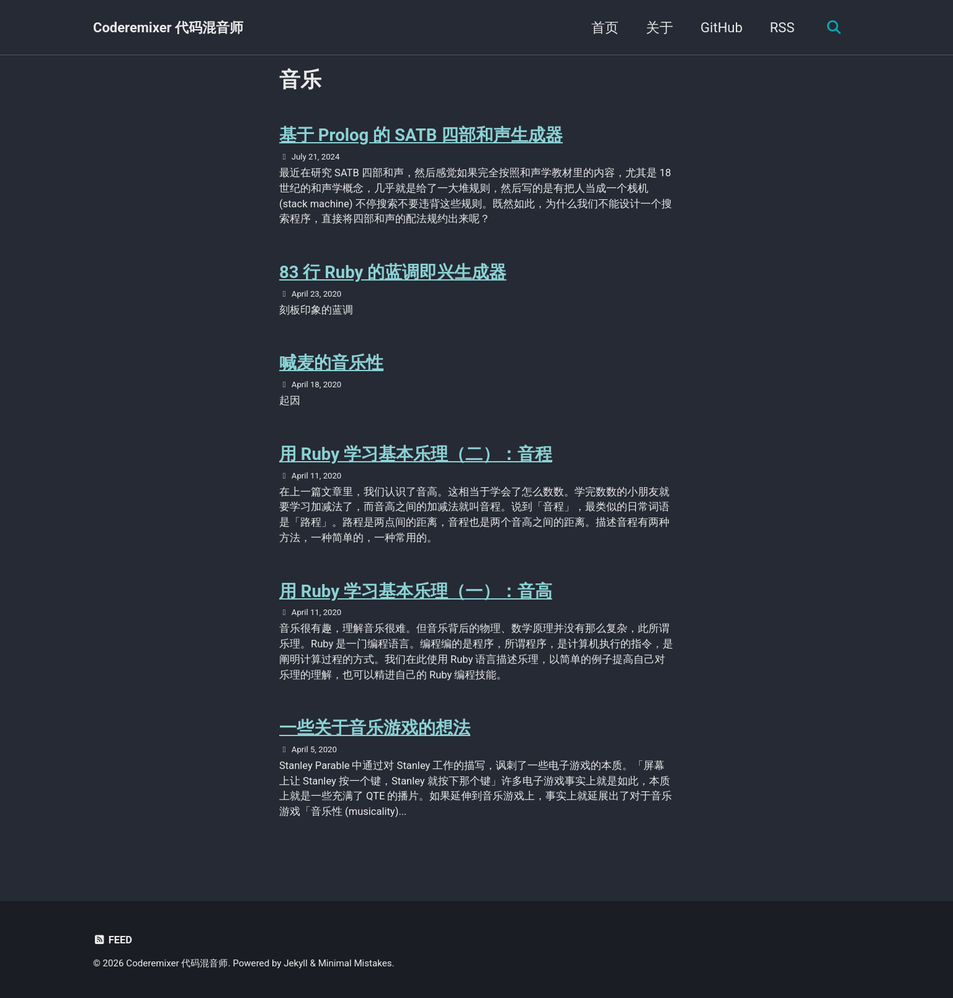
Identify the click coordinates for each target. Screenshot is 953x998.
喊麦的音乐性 (331, 363)
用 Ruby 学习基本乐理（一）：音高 (415, 591)
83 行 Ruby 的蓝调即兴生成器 (392, 272)
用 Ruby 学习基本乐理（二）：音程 (415, 454)
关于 (659, 27)
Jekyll (296, 963)
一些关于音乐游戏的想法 (374, 727)
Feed (112, 940)
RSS (782, 27)
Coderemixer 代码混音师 (168, 27)
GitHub (721, 27)
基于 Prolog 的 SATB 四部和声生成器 (421, 135)
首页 (605, 27)
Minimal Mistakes (355, 963)
